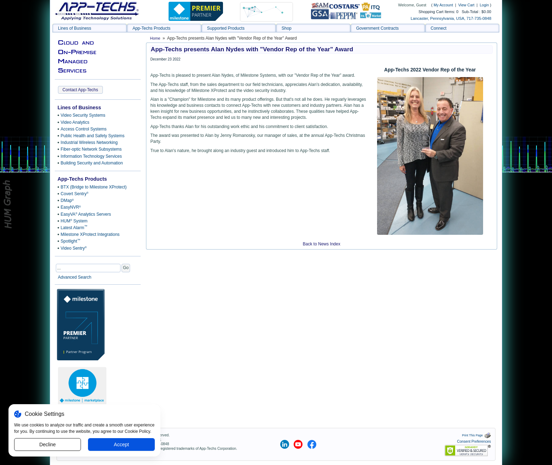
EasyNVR (71, 207)
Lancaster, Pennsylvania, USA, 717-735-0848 (451, 18)
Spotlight (71, 241)
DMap (67, 200)
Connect (439, 28)
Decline (47, 444)
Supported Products (226, 28)
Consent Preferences (474, 441)
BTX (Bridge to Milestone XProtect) (94, 187)
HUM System (74, 221)
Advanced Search (75, 277)
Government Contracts (377, 28)
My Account (443, 5)
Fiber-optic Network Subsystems (91, 149)
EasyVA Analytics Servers (86, 214)
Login (484, 5)
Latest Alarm (74, 227)
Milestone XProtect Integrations (90, 234)
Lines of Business (74, 28)
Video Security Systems (83, 115)
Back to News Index (321, 244)
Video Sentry (74, 248)
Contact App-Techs (80, 89)
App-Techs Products (151, 28)
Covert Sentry (75, 193)
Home (155, 38)
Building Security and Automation (92, 163)
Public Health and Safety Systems (93, 135)
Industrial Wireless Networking (89, 142)
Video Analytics (75, 122)
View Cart (467, 5)
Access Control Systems (84, 129)
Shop (287, 28)
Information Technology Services (91, 156)
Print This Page (476, 435)
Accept (121, 444)
